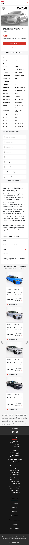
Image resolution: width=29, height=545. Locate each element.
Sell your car (14, 515)
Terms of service (14, 528)
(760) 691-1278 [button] (15, 493)
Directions (14, 511)
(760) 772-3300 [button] (15, 456)
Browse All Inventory (14, 43)
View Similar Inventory (14, 47)
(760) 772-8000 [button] (15, 483)
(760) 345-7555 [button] (15, 447)
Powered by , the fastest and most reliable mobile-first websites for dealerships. (14, 539)
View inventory (14, 503)
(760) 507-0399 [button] (15, 474)
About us (14, 507)
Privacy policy (14, 524)
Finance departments (14, 520)
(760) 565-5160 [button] (15, 465)
